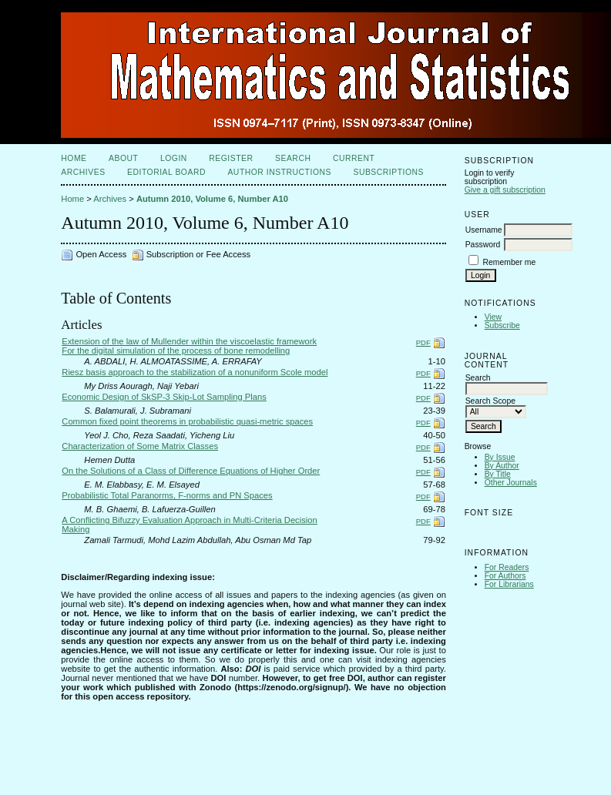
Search (293, 158)
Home (73, 158)
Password (483, 244)
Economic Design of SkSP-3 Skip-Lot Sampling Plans (164, 396)
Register (231, 158)
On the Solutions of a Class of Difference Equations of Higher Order (191, 470)
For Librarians (509, 584)
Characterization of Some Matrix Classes (140, 446)
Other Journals (511, 482)
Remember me (509, 262)
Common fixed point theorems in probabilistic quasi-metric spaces (187, 421)
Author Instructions (279, 172)
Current (353, 158)
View (493, 317)
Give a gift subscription (505, 190)
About (123, 158)
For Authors (505, 576)
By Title (498, 474)
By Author (502, 465)
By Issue (500, 457)
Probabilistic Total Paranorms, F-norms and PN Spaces (167, 495)
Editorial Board (166, 172)
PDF (423, 342)
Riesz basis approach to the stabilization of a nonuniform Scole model (194, 372)
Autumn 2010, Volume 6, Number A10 (212, 198)
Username (483, 230)
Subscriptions (388, 172)
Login (173, 158)
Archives (83, 172)
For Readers (507, 567)
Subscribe (502, 325)
